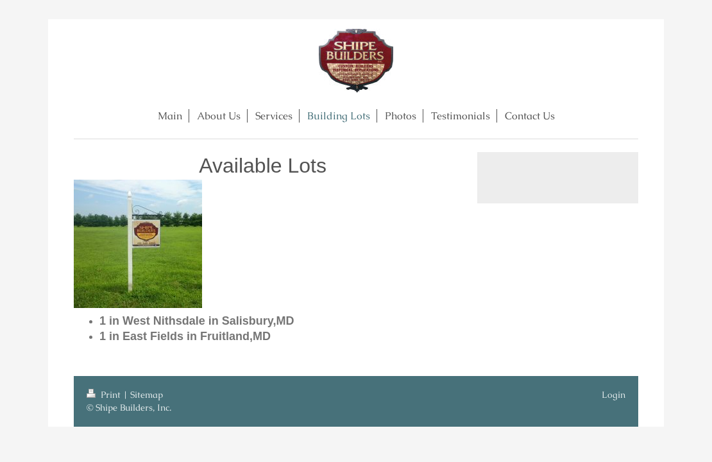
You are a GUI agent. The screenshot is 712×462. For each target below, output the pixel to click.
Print (105, 394)
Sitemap (146, 394)
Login (613, 394)
